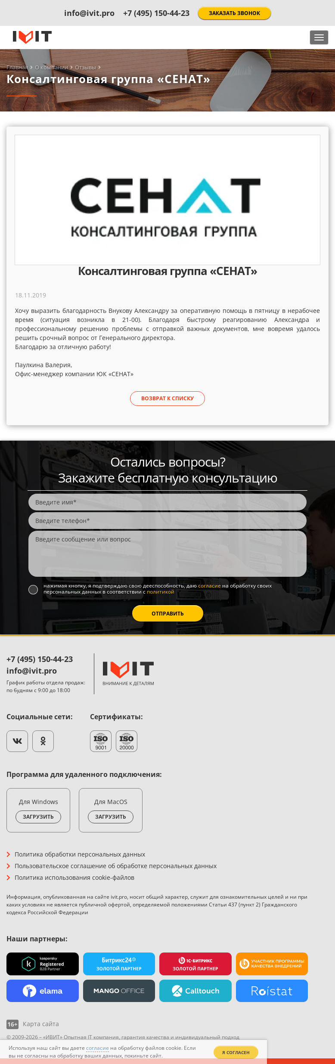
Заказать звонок (234, 13)
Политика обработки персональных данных (80, 854)
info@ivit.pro (89, 13)
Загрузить (38, 816)
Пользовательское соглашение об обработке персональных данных (116, 866)
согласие (209, 585)
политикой (160, 591)
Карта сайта (41, 1024)
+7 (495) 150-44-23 (156, 13)
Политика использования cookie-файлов (74, 877)
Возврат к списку (167, 398)
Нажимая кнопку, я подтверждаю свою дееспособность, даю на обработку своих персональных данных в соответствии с (157, 589)
